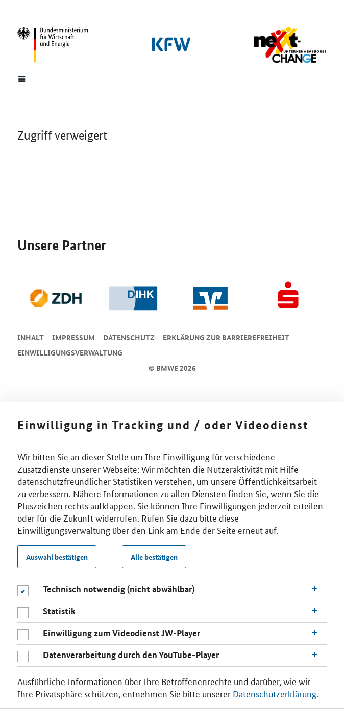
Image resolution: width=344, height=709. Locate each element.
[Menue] (21, 78)
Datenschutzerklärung (274, 693)
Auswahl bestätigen (57, 557)
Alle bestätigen (154, 557)
